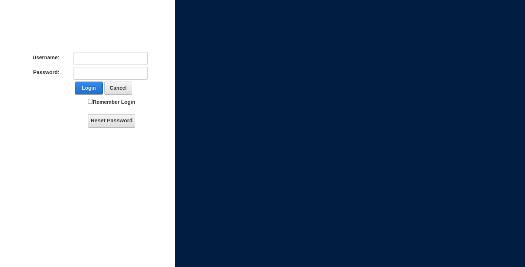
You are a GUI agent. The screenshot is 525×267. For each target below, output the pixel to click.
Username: (46, 57)
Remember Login (114, 102)
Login (89, 88)
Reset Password (112, 120)
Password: (46, 72)
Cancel (118, 88)
